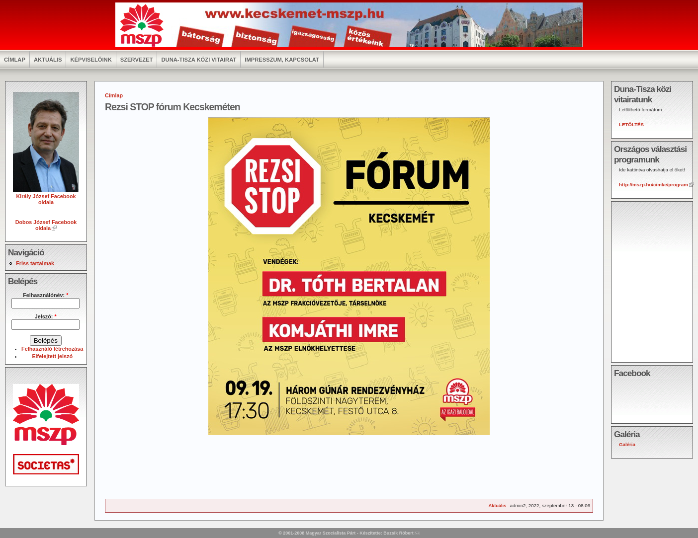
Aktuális (48, 60)
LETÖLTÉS (631, 124)
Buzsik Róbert (398, 533)
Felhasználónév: (45, 295)
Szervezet (136, 60)
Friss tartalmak (35, 263)
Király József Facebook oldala (46, 196)
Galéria (627, 444)
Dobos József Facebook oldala (46, 225)
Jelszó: (46, 316)
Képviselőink (90, 60)
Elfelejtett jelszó (52, 356)
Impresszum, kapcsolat (282, 60)
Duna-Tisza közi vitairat (198, 60)
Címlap (14, 60)
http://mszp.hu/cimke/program (653, 184)
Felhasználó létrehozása (52, 349)
